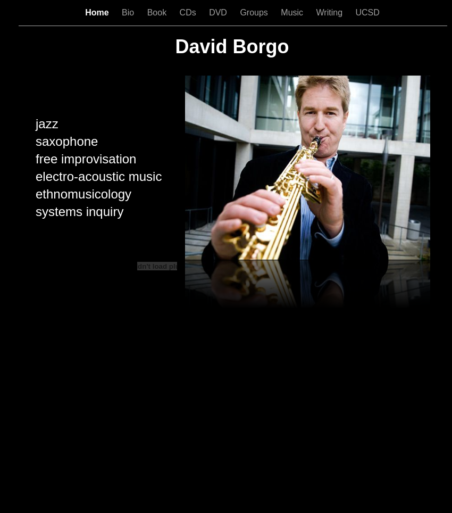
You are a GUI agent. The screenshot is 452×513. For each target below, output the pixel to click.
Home (98, 12)
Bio (129, 12)
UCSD (367, 12)
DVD (219, 12)
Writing (330, 12)
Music (293, 12)
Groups (255, 12)
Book (158, 12)
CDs (189, 12)
